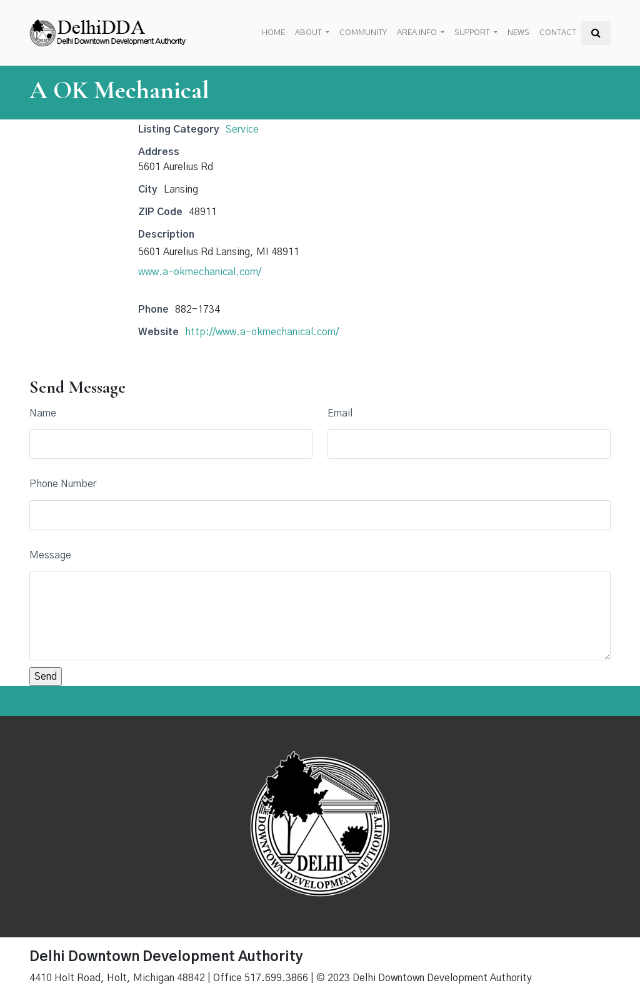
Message (50, 555)
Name (42, 413)
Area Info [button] (418, 33)
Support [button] (473, 33)
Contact (557, 33)
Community (363, 33)
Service (242, 129)
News (518, 33)
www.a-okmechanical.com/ (199, 272)
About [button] (309, 33)
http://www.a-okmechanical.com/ (262, 332)
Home (273, 33)
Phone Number (62, 484)
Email (340, 413)
